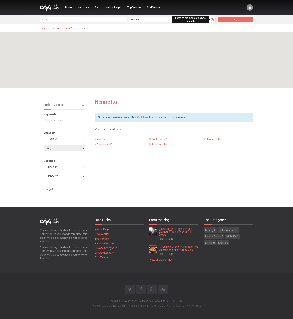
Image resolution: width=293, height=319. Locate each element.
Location (49, 160)
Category (49, 132)
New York (70, 28)
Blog (97, 7)
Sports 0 (223, 242)
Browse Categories (106, 248)
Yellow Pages (114, 7)
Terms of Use (146, 301)
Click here (143, 117)
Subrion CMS (119, 306)
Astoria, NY (103, 139)
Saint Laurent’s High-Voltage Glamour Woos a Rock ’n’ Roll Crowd (175, 231)
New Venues (102, 234)
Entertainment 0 (228, 230)
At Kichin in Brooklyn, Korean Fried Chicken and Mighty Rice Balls (178, 248)
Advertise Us (162, 301)
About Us (115, 301)
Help (173, 301)
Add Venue (153, 7)
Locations (56, 28)
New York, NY (105, 144)
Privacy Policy (129, 301)
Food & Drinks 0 (214, 236)
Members (83, 7)
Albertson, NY (160, 144)
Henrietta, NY (214, 139)
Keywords (50, 114)
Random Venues (104, 243)
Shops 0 (210, 242)
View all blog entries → (162, 259)
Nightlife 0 (232, 236)
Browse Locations (105, 252)
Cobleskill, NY (159, 139)
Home (68, 7)
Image (48, 189)
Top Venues (134, 7)
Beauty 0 (210, 230)
